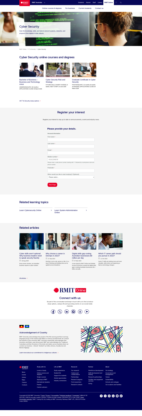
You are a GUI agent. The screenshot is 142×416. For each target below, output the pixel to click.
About (107, 367)
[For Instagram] (109, 396)
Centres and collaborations (75, 373)
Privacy (48, 395)
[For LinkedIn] (113, 396)
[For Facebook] (101, 396)
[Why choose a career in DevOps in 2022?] (58, 241)
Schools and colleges (112, 382)
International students (43, 382)
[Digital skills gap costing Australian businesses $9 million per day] (84, 241)
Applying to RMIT (42, 379)
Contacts (24, 385)
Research (74, 367)
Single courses (41, 377)
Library (24, 377)
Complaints (76, 395)
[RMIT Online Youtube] (87, 313)
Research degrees (76, 379)
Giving (90, 383)
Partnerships (75, 377)
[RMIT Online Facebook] (53, 313)
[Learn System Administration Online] (71, 211)
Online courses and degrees (43, 373)
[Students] (81, 2)
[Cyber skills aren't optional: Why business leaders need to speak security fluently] (31, 241)
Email (49, 150)
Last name (51, 143)
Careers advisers (42, 387)
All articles (23, 278)
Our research (75, 370)
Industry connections (60, 380)
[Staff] (94, 2)
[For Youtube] (117, 396)
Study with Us (41, 367)
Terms (43, 395)
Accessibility (55, 395)
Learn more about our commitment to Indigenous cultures (39, 353)
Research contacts (76, 384)
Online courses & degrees (52, 8)
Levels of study (41, 370)
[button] (121, 2)
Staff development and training (95, 373)
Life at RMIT (58, 367)
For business (70, 8)
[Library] (100, 2)
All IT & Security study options (30, 101)
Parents (39, 384)
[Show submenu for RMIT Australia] (44, 2)
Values (108, 377)
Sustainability (109, 379)
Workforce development (95, 370)
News (23, 372)
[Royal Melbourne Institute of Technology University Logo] (24, 3)
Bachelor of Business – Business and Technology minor (29, 82)
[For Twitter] (105, 396)
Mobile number (52, 157)
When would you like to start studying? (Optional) (63, 174)
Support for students (60, 375)
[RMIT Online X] (60, 313)
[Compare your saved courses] (117, 2)
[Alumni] (88, 2)
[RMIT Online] (108, 2)
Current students (85, 8)
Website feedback (65, 395)
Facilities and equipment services (95, 380)
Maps (23, 380)
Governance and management (111, 373)
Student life (57, 373)
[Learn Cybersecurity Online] (35, 210)
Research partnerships (95, 377)
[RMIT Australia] (37, 2)
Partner (90, 367)
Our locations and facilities (113, 384)
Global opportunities (60, 378)
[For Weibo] (121, 396)
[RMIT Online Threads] (80, 313)
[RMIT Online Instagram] (73, 313)
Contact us (99, 8)
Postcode (51, 168)
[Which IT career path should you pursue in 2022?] (110, 241)
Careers (24, 382)
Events (24, 374)
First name (51, 137)
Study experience (59, 370)
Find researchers (76, 382)
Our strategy (109, 370)
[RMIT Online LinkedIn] (66, 313)
